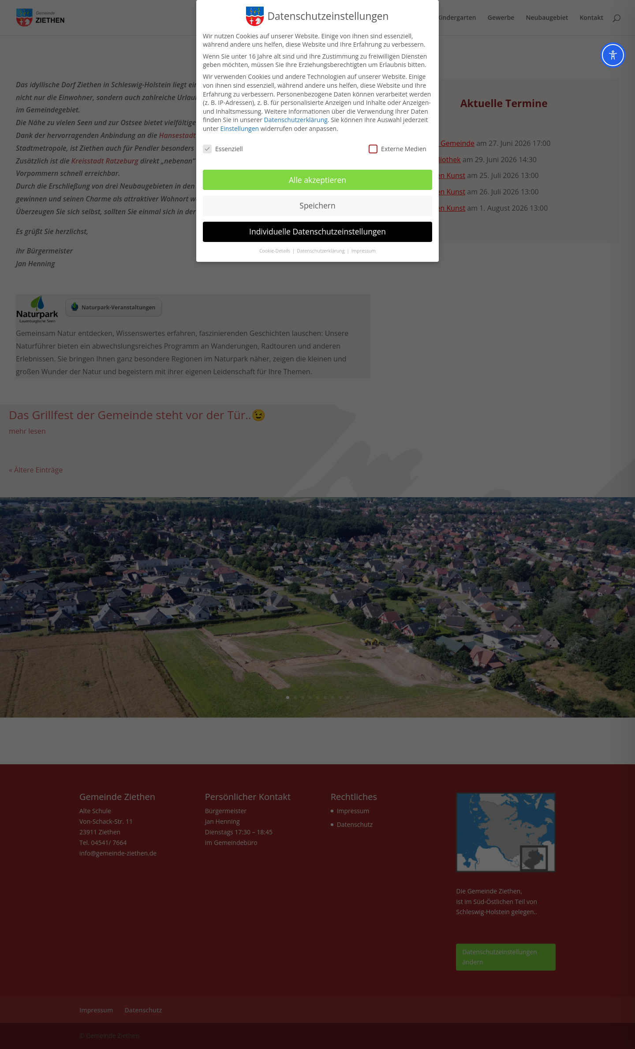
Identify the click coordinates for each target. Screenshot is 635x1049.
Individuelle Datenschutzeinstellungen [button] (317, 231)
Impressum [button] (363, 251)
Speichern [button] (317, 205)
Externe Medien (397, 149)
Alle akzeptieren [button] (317, 180)
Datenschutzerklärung (296, 119)
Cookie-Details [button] (275, 251)
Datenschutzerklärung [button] (321, 251)
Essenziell (223, 149)
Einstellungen (239, 128)
